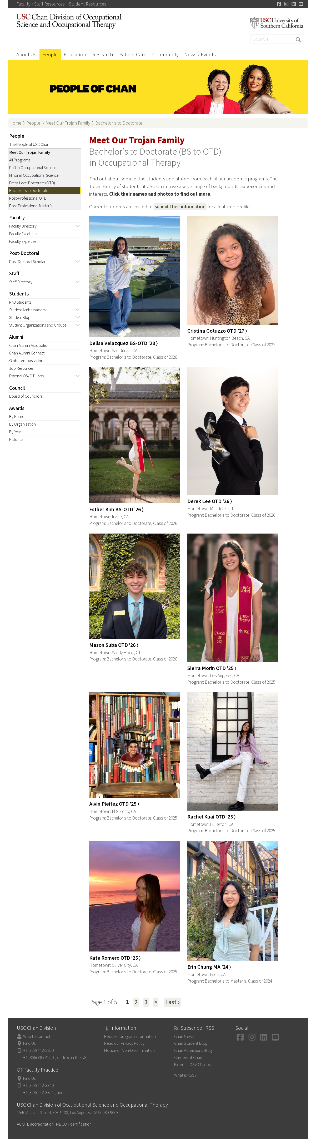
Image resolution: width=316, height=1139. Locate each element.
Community (165, 54)
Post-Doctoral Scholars (28, 262)
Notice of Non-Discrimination (129, 1050)
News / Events (200, 54)
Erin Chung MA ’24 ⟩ (209, 967)
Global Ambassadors (26, 361)
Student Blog (19, 318)
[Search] (276, 38)
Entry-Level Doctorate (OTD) (32, 183)
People (50, 54)
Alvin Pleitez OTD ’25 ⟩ (114, 804)
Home (15, 123)
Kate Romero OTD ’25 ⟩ (115, 958)
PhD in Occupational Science (32, 168)
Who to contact (37, 1036)
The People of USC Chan (29, 144)
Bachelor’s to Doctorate (118, 123)
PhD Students (20, 302)
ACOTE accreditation (35, 1124)
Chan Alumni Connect (26, 353)
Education (75, 54)
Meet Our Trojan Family (68, 123)
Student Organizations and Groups (37, 325)
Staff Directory (20, 282)
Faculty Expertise (22, 241)
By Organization (22, 424)
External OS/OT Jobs (26, 376)
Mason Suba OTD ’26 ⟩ (113, 645)
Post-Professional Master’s (30, 206)
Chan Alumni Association (29, 345)
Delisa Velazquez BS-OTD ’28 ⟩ (123, 343)
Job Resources (21, 368)
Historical (16, 439)
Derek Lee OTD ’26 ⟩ (209, 501)
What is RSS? (185, 1075)
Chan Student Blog (190, 1043)
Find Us (29, 1043)
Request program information (130, 1036)
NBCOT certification (74, 1124)
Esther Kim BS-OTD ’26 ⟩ (116, 509)
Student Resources (87, 4)
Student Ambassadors (27, 310)
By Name (16, 417)
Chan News (184, 1036)
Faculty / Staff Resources (40, 4)
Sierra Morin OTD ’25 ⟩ (211, 668)
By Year (15, 432)
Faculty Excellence (23, 234)
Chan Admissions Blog (193, 1050)
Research (102, 54)
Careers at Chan (188, 1057)
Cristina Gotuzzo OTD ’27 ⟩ (217, 331)
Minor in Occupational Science (33, 175)
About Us (26, 54)
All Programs (19, 160)
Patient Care (132, 54)
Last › (172, 1002)
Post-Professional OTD (28, 198)
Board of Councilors (25, 396)
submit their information (180, 206)
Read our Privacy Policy (124, 1043)
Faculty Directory (23, 226)
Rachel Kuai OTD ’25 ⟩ (211, 817)
